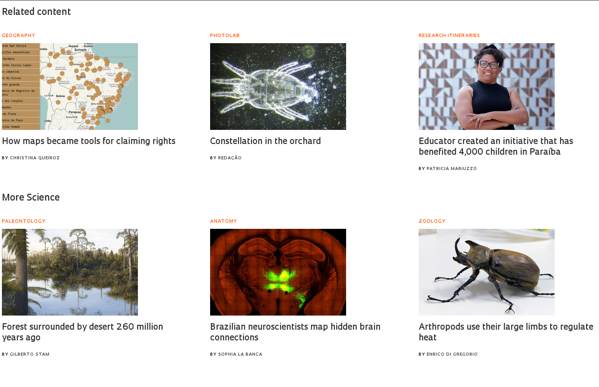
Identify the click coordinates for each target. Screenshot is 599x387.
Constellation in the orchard (265, 142)
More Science (31, 198)
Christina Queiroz (35, 158)
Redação (230, 158)
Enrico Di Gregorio (452, 355)
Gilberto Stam (30, 355)
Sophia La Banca (240, 355)
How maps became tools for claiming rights (88, 142)
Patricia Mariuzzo (452, 169)
